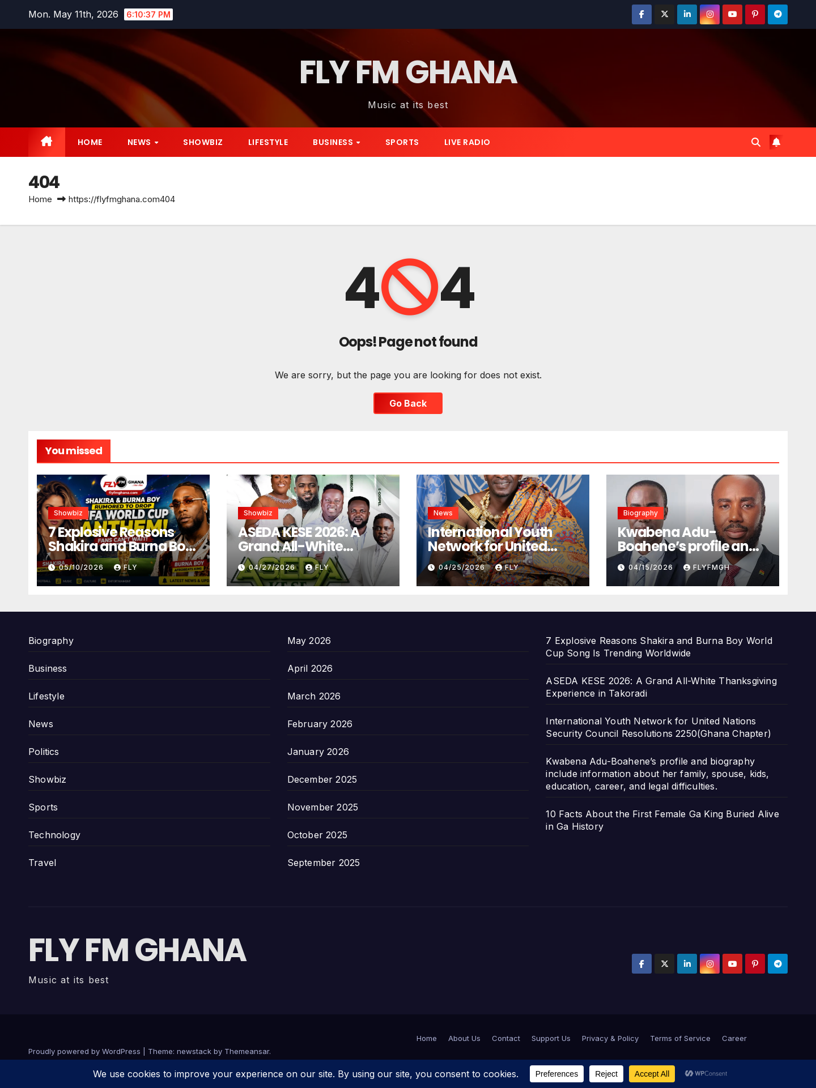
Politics (44, 751)
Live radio (467, 142)
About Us (464, 1038)
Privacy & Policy (610, 1038)
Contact (506, 1038)
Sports (402, 142)
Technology (54, 834)
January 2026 (318, 751)
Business (334, 142)
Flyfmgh (706, 567)
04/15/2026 (651, 567)
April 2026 (310, 668)
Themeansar (246, 1051)
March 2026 (314, 696)
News (141, 142)
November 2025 (323, 807)
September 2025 (323, 862)
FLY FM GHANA (408, 72)
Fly (126, 567)
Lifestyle (268, 142)
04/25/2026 (463, 567)
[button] (755, 142)
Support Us (551, 1038)
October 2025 (317, 834)
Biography (640, 513)
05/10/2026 (82, 567)
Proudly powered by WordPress (85, 1051)
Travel (42, 862)
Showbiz (203, 142)
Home (90, 142)
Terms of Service (680, 1038)
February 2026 (320, 723)
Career (734, 1038)
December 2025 (322, 779)
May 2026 (309, 640)
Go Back (408, 403)
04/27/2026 (273, 567)
